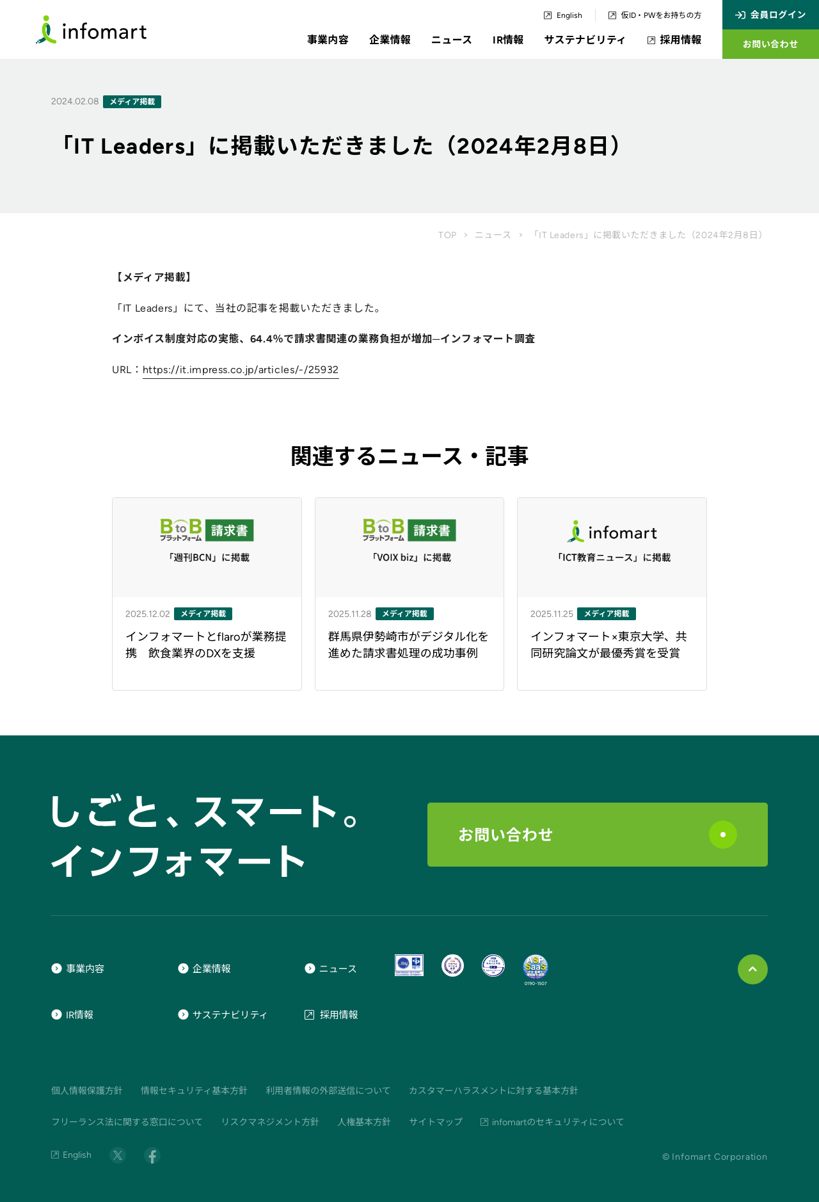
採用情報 (675, 40)
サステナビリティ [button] (586, 40)
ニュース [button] (451, 40)
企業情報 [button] (390, 40)
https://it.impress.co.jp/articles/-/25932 (241, 370)
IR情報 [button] (508, 40)
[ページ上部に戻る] (753, 969)
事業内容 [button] (328, 40)
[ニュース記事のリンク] (207, 594)
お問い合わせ (597, 835)
